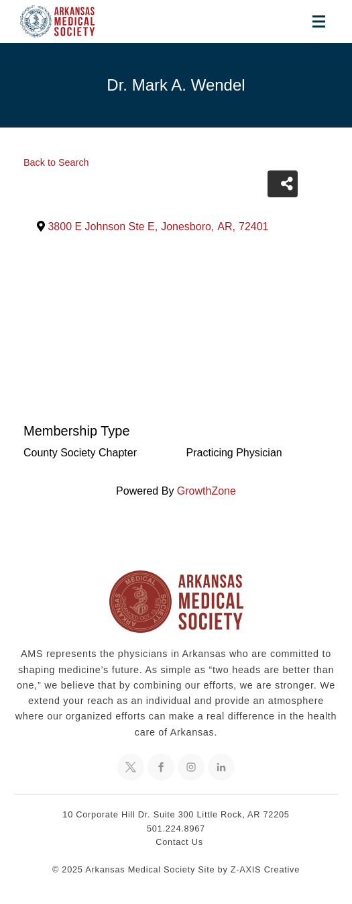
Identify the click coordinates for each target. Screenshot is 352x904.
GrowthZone (206, 491)
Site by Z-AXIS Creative (249, 869)
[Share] (283, 183)
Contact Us (179, 842)
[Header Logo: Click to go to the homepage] (67, 21)
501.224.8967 (176, 828)
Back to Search (56, 162)
